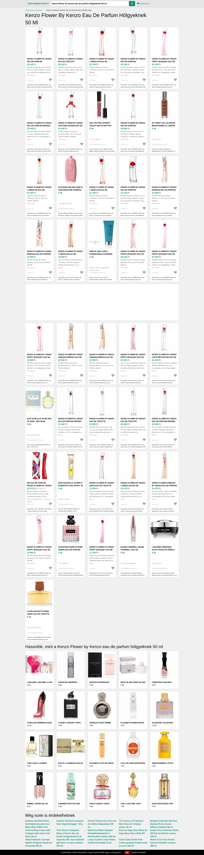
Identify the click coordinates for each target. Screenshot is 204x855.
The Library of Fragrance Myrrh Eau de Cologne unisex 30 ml (131, 824)
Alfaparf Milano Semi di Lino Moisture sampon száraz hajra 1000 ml (70, 190)
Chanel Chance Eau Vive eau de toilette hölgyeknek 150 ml (102, 824)
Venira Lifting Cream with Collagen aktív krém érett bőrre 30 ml (37, 833)
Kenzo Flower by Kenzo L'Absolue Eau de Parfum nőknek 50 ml (70, 254)
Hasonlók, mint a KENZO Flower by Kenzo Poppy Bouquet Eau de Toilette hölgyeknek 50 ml (133, 280)
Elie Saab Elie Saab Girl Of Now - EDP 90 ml (39, 420)
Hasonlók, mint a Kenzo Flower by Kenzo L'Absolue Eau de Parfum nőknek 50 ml (69, 280)
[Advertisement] (102, 302)
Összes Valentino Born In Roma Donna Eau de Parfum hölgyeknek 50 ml (70, 575)
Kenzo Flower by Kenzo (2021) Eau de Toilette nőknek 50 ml (101, 485)
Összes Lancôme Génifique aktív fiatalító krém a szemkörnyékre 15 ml (164, 574)
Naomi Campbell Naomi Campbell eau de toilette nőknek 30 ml (132, 549)
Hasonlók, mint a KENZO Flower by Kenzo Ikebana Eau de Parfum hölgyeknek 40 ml (39, 280)
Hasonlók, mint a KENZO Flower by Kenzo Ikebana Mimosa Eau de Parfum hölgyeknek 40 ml (70, 383)
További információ (138, 852)
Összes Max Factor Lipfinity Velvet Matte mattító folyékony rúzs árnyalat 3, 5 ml (102, 151)
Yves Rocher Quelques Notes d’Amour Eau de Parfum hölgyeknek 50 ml (69, 833)
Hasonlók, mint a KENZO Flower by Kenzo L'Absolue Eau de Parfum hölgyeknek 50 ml (101, 87)
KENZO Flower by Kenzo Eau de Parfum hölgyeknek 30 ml (133, 61)
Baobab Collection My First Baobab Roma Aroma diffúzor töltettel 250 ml (163, 824)
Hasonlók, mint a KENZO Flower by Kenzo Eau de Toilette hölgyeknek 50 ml (70, 87)
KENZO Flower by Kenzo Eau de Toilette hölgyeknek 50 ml (70, 61)
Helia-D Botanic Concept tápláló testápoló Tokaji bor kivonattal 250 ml (38, 842)
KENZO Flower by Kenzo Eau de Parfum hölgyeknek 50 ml (39, 61)
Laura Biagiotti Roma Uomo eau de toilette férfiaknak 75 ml (38, 614)
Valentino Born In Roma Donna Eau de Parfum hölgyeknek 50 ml (70, 549)
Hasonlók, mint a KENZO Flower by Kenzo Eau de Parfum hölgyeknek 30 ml (133, 87)
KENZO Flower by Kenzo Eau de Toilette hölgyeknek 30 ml (133, 421)
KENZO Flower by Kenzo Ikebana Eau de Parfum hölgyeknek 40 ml (39, 254)
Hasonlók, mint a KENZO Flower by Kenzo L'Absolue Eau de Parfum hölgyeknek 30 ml (101, 215)
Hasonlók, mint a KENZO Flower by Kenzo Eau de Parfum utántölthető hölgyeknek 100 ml (133, 151)
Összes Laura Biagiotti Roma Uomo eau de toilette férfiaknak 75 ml (39, 638)
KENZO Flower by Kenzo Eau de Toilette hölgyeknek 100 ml (101, 421)
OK (127, 852)
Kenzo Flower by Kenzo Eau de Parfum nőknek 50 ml (39, 125)
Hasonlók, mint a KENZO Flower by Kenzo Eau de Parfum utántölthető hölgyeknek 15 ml (133, 215)
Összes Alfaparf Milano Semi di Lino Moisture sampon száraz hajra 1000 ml (70, 215)
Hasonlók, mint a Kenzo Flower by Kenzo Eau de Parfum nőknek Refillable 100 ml (163, 447)
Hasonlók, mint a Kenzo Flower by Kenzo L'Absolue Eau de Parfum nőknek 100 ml (132, 511)
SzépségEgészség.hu (38, 3)
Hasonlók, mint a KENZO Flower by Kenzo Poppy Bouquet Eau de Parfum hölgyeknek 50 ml (164, 87)
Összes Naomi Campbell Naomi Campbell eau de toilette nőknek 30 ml (132, 575)
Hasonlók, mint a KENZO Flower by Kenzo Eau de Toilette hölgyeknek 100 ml (101, 447)
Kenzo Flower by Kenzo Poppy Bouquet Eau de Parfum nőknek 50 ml (133, 357)
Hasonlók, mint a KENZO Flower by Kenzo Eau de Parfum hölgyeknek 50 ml (39, 87)
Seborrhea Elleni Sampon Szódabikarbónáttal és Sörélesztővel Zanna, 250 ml (101, 833)
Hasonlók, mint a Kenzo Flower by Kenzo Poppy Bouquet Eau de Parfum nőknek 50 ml (132, 383)
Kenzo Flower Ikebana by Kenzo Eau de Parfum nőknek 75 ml (164, 485)
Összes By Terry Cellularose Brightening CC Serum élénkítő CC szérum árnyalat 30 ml (164, 151)
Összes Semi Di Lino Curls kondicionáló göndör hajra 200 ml (100, 278)
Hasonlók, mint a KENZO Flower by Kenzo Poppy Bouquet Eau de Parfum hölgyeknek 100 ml (164, 280)
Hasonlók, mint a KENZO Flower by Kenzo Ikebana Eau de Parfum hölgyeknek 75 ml (164, 215)
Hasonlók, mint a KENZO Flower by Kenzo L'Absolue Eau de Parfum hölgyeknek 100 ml (39, 215)
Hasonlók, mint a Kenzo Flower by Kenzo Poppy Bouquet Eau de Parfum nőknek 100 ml (101, 575)
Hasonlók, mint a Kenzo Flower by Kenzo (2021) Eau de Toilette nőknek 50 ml (101, 511)
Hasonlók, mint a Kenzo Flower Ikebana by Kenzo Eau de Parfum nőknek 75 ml (163, 511)
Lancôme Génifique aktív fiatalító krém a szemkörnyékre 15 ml (163, 549)
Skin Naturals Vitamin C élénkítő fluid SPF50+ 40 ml (70, 485)
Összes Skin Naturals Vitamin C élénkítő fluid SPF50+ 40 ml (69, 510)
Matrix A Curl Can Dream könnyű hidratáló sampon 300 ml (163, 842)
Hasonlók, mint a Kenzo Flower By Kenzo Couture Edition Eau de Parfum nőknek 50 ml (163, 383)
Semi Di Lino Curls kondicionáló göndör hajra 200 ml (100, 254)
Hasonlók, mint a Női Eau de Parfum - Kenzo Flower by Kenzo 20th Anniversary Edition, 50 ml (39, 511)
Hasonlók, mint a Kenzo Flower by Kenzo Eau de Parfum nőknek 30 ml (70, 446)
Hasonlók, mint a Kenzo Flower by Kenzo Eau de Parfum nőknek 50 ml (39, 150)
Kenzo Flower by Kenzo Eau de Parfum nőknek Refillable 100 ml (164, 421)
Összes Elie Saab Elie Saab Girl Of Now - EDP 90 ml (38, 446)
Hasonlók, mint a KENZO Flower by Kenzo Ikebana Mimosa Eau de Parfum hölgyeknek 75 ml (101, 383)
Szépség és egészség (34, 10)
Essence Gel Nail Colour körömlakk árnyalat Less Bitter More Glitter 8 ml (37, 824)
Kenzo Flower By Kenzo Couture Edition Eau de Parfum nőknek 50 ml (164, 357)
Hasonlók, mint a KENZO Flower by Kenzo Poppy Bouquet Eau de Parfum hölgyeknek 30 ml (39, 383)
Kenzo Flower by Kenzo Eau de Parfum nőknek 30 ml (70, 421)
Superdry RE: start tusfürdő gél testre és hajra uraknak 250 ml (70, 842)
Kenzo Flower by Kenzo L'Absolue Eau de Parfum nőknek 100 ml (133, 485)
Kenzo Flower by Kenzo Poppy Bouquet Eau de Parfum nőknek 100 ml (101, 549)
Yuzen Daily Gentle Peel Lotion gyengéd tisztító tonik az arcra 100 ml (133, 842)
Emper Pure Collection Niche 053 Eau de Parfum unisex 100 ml (164, 833)
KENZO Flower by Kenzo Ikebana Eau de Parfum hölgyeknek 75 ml (164, 190)
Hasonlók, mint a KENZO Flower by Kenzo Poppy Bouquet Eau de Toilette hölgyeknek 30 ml (39, 575)
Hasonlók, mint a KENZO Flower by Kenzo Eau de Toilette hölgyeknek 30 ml (133, 447)
